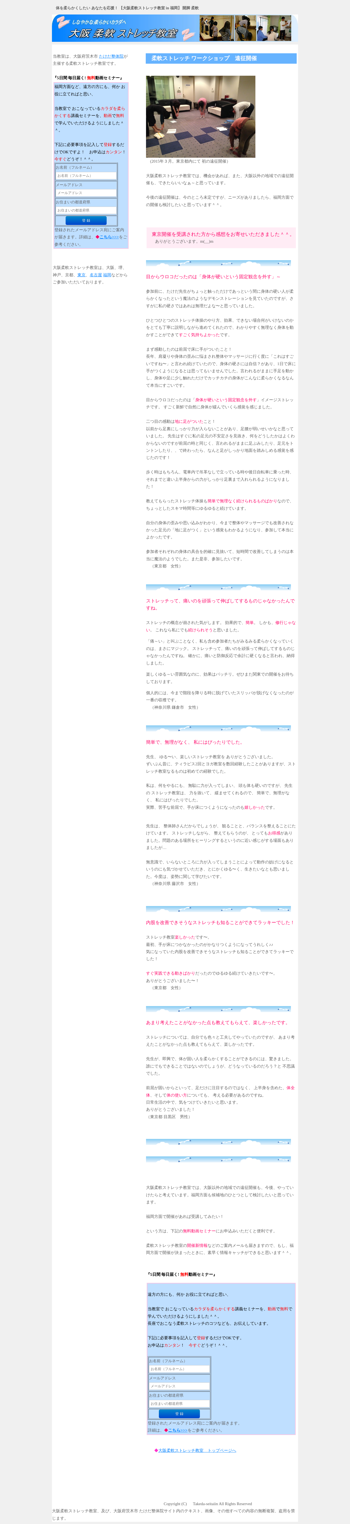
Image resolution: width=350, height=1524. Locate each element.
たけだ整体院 (111, 56)
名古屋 (96, 275)
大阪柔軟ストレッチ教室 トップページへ (197, 1450)
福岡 (107, 275)
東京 (81, 275)
